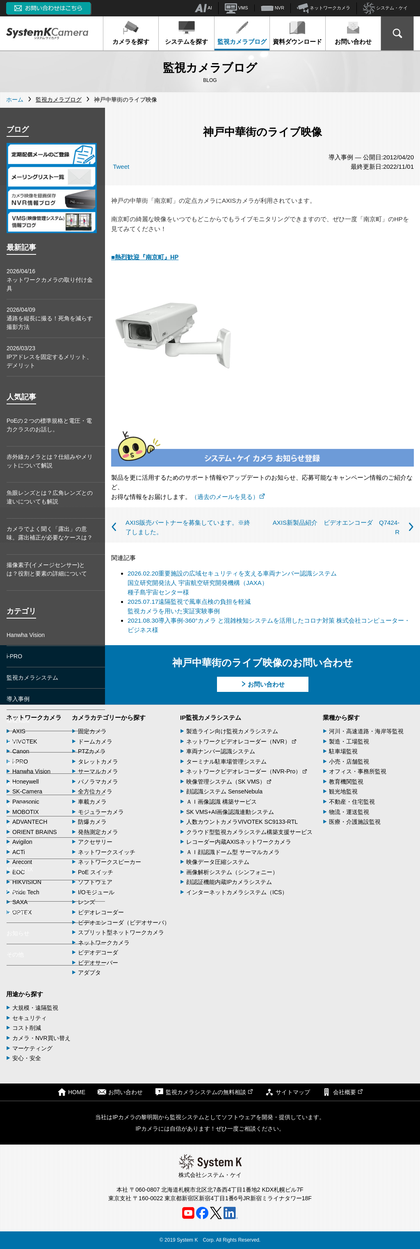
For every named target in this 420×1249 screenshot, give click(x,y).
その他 (15, 954)
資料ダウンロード (297, 32)
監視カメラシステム (32, 677)
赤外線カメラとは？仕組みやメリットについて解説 (50, 461)
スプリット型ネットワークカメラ (121, 932)
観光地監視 (343, 791)
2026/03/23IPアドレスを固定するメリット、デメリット (49, 357)
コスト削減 (26, 1028)
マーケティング (32, 1048)
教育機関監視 (346, 781)
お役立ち (18, 741)
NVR (272, 8)
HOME (71, 1092)
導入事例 (18, 699)
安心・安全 (26, 1058)
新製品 (15, 762)
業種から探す (341, 717)
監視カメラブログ (242, 32)
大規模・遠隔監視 (35, 1007)
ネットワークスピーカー (109, 862)
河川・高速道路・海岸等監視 (366, 731)
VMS (236, 8)
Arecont (16, 890)
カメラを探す (130, 32)
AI (203, 8)
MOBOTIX (20, 869)
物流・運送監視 (349, 812)
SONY (15, 848)
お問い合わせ (353, 32)
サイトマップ (287, 1092)
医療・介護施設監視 (355, 821)
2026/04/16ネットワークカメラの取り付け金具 (50, 280)
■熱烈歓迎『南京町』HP (144, 257)
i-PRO (14, 656)
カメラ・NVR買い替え (41, 1038)
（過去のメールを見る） (228, 496)
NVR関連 (18, 912)
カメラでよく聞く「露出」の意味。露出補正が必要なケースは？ (50, 533)
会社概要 (342, 1092)
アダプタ (89, 972)
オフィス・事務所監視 (357, 771)
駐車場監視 (343, 751)
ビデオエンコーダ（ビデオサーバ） (124, 922)
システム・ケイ (385, 8)
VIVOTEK (19, 805)
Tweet (121, 166)
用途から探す (24, 994)
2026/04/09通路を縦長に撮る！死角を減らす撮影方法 (50, 318)
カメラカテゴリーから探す (109, 717)
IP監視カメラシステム (210, 717)
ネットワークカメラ (323, 8)
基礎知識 (18, 720)
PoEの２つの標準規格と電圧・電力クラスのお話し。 (49, 425)
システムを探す (186, 32)
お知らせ (18, 933)
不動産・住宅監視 (352, 801)
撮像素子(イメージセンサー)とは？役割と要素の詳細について (47, 569)
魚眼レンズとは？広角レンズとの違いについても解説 (50, 497)
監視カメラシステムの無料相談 (204, 1092)
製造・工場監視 (349, 741)
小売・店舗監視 (349, 761)
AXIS (13, 784)
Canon (15, 826)
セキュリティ (29, 1018)
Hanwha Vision (26, 635)
